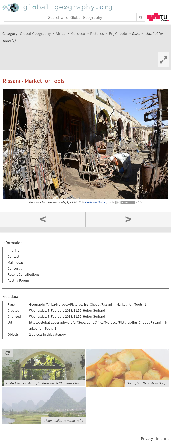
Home (57, 7)
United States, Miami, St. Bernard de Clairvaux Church (44, 383)
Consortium (16, 268)
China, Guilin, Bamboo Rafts (63, 420)
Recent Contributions (23, 274)
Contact (13, 256)
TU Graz (158, 17)
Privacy (147, 438)
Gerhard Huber (95, 202)
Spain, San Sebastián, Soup (146, 383)
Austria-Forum (18, 280)
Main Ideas (15, 262)
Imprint (13, 250)
